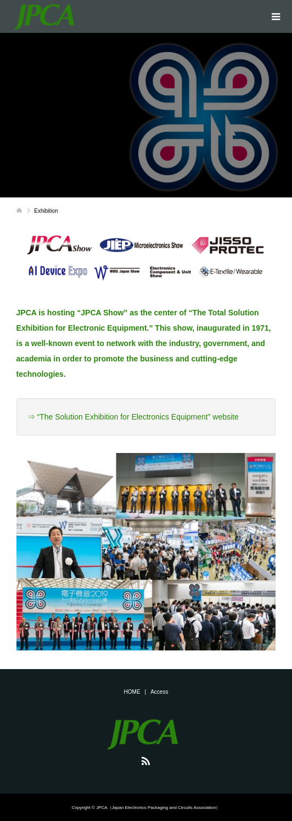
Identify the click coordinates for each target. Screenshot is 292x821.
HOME (132, 692)
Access (159, 692)
